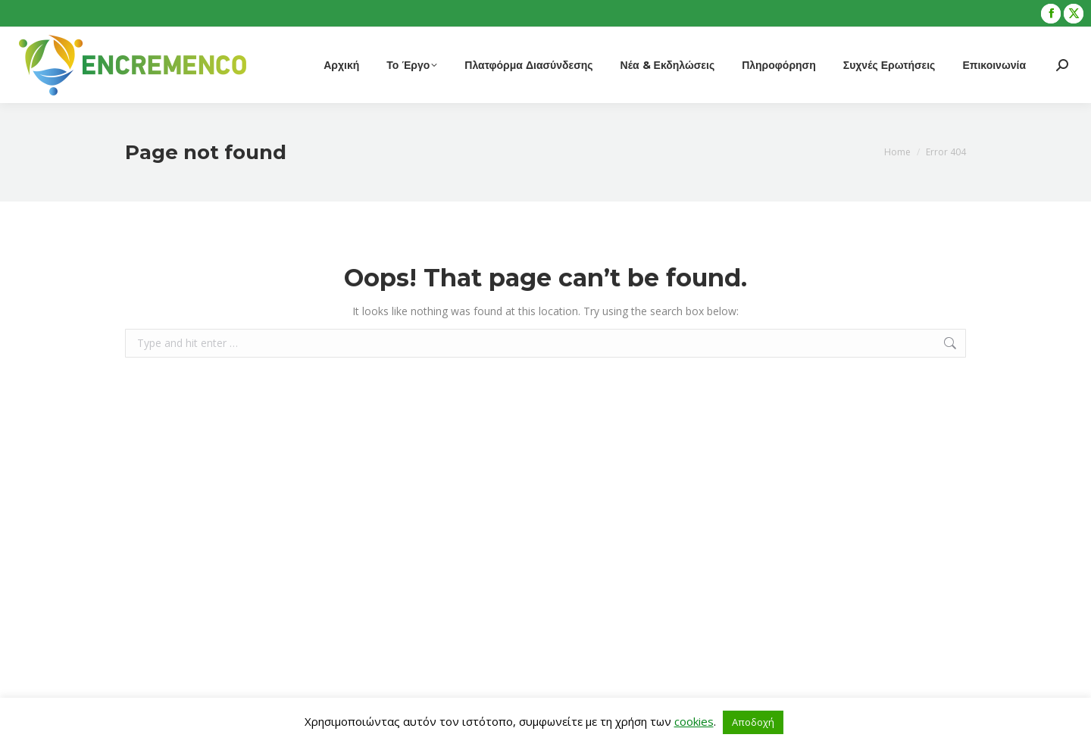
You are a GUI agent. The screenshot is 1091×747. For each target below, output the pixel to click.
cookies (694, 721)
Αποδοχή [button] (753, 722)
